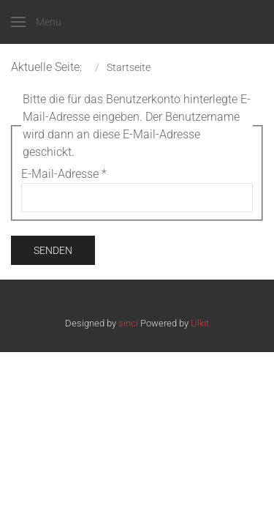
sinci (128, 323)
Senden (53, 250)
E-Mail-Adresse (64, 174)
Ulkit (200, 323)
